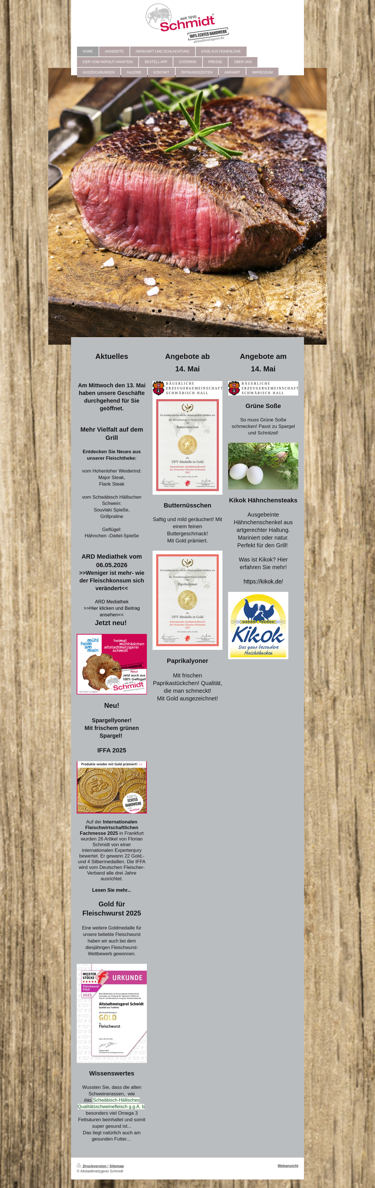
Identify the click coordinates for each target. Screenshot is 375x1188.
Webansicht (288, 1166)
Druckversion (92, 1166)
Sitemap (116, 1166)
